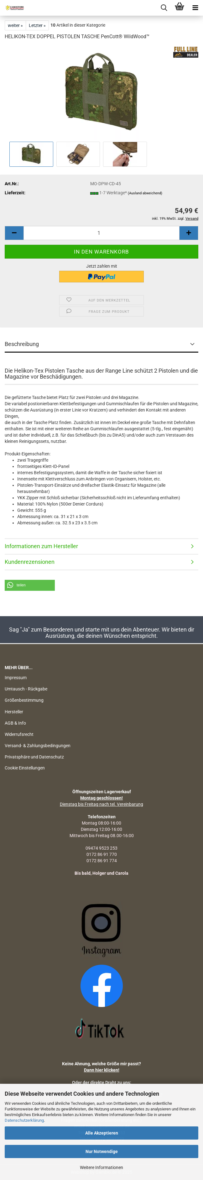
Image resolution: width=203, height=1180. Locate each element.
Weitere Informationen (101, 1167)
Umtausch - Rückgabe (26, 688)
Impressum (16, 677)
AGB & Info (15, 723)
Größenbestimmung (24, 700)
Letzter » (37, 25)
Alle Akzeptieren (101, 1132)
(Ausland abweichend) (145, 193)
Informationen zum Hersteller (41, 546)
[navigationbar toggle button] (195, 8)
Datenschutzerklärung (24, 1120)
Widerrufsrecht (19, 734)
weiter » (15, 25)
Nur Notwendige (102, 1151)
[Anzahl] (101, 233)
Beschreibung (22, 344)
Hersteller (14, 711)
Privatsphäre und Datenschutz (34, 756)
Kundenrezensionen (30, 562)
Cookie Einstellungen (25, 767)
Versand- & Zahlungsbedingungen (37, 745)
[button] (30, 585)
